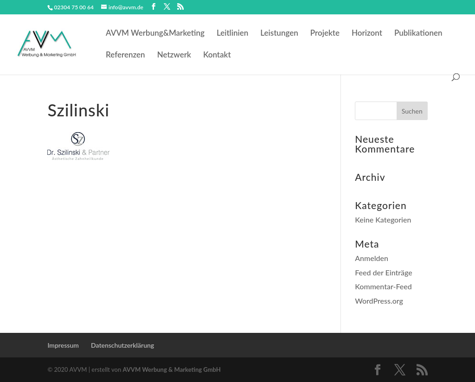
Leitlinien (232, 34)
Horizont (367, 34)
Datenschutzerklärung (122, 345)
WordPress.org (379, 300)
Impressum (63, 345)
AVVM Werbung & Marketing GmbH (172, 369)
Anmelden (371, 258)
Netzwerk (174, 55)
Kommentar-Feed (383, 286)
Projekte (325, 34)
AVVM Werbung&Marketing (155, 34)
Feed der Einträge (383, 272)
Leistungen (279, 34)
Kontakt (217, 55)
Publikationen (418, 34)
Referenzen (125, 55)
